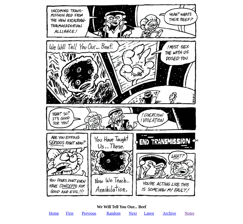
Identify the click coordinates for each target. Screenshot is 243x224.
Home (54, 213)
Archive (169, 213)
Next (133, 213)
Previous (89, 213)
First (69, 213)
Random (113, 213)
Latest (149, 213)
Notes (189, 213)
